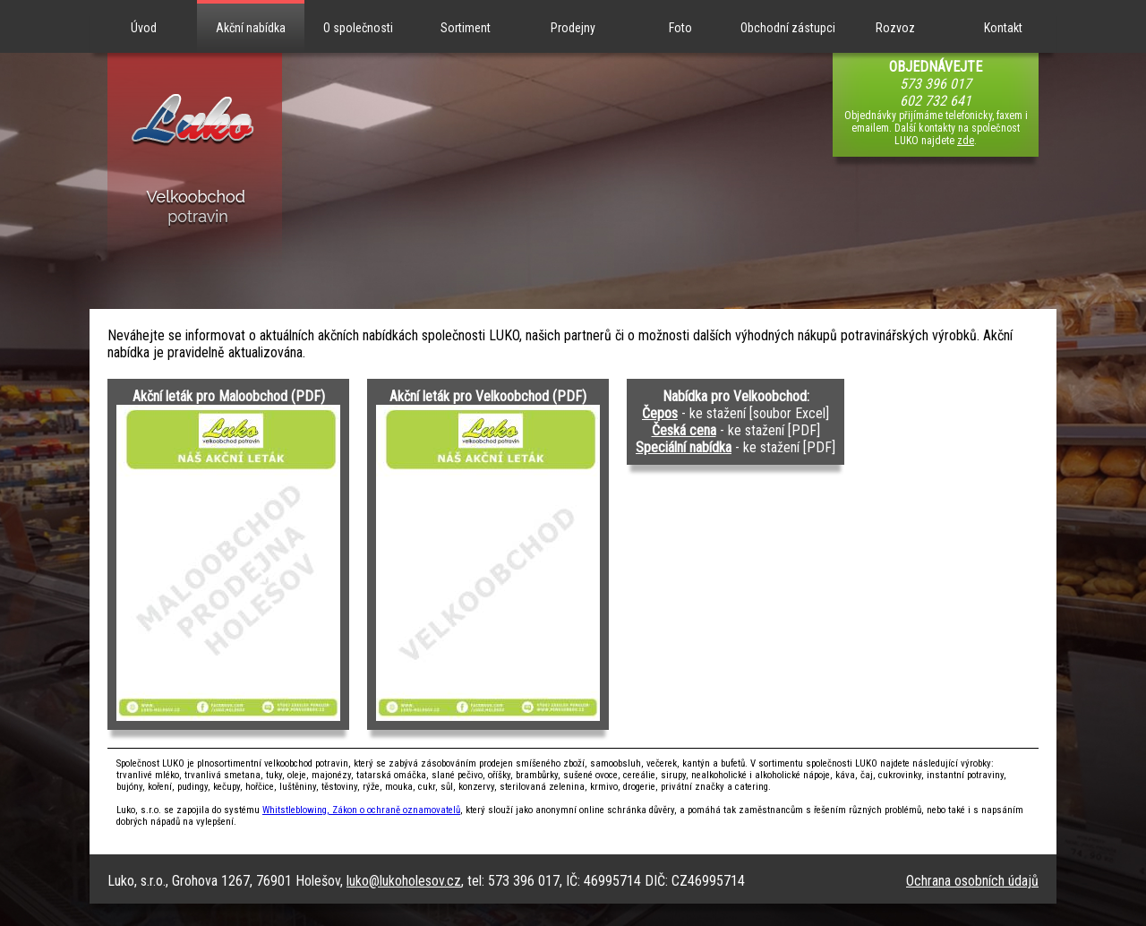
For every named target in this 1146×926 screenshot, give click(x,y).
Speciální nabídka (683, 447)
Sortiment (465, 28)
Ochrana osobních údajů (972, 880)
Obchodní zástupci (787, 28)
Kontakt (1003, 28)
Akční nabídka (251, 28)
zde (965, 140)
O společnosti (358, 28)
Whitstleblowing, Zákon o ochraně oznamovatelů (361, 810)
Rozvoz (895, 28)
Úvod (144, 28)
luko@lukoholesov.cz (403, 880)
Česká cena (684, 430)
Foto (680, 28)
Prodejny (573, 28)
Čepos (660, 413)
